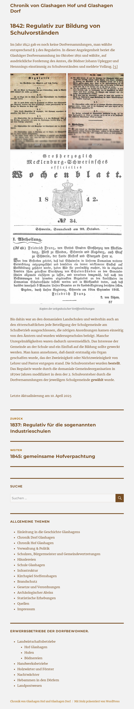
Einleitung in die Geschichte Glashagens (48, 532)
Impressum (26, 609)
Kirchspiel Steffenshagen (37, 576)
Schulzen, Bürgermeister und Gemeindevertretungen (58, 554)
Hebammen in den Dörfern (38, 680)
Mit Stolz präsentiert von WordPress (97, 701)
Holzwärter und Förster (35, 669)
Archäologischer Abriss (35, 592)
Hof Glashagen (35, 647)
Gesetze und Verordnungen (38, 587)
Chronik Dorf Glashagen (36, 537)
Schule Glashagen (31, 565)
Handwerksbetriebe (32, 664)
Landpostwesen (29, 686)
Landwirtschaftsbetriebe (36, 641)
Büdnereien (33, 658)
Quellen (23, 603)
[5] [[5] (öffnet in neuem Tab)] (115, 66)
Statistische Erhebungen (36, 598)
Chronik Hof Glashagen (35, 543)
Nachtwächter (28, 675)
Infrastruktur (27, 570)
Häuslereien (26, 559)
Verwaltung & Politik (33, 548)
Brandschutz (27, 581)
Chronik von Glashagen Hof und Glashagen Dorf (40, 701)
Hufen (29, 652)
